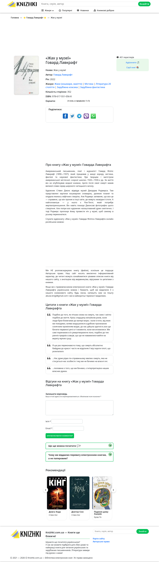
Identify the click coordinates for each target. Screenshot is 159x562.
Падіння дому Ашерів (101, 513)
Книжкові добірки (105, 10)
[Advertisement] (81, 38)
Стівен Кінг (53, 515)
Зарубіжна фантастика (92, 87)
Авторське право (101, 541)
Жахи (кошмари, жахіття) (68, 83)
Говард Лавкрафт (62, 74)
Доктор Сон (77, 512)
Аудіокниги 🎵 (132, 62)
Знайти (144, 4)
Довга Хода (55, 512)
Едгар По (97, 517)
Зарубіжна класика (67, 87)
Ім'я (48, 421)
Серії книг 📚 (132, 67)
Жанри (48, 10)
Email (49, 428)
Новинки (84, 10)
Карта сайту (99, 538)
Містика (89, 83)
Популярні (67, 10)
